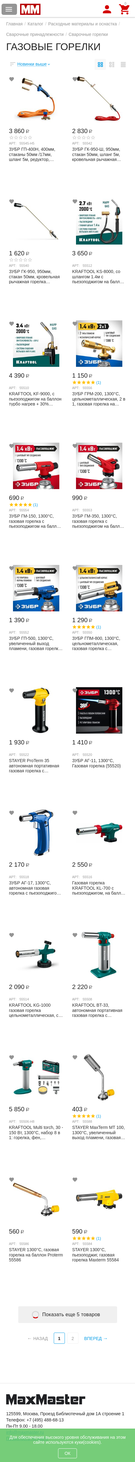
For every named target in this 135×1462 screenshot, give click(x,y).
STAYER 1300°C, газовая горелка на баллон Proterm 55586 (36, 1254)
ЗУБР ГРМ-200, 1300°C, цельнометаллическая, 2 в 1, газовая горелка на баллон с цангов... (98, 398)
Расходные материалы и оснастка (82, 23)
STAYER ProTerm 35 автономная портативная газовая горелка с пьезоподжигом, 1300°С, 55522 (34, 765)
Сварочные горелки (88, 34)
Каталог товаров (9, 9)
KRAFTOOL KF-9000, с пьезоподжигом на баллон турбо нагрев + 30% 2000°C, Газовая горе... (35, 398)
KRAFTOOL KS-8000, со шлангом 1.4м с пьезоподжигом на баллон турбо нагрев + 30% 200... (98, 276)
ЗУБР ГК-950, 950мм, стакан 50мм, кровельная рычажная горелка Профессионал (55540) (34, 276)
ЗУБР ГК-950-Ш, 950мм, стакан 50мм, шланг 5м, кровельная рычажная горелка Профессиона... (96, 154)
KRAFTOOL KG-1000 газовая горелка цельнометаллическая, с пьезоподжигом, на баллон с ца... (36, 1010)
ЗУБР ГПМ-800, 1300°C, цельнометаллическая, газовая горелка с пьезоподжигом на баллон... (96, 643)
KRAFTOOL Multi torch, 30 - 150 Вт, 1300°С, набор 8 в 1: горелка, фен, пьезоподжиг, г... (36, 1132)
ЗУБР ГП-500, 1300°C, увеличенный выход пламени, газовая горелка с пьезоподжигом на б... (35, 643)
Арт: (12, 143)
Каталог (35, 23)
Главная (14, 23)
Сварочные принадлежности (35, 34)
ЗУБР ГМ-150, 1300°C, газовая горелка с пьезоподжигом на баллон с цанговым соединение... (35, 521)
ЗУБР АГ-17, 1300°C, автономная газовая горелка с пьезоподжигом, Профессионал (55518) (35, 887)
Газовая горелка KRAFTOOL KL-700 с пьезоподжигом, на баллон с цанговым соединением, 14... (99, 887)
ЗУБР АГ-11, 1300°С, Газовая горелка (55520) (96, 763)
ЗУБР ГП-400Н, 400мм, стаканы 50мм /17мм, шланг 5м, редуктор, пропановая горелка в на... (35, 154)
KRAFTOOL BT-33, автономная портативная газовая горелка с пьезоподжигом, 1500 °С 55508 (97, 1010)
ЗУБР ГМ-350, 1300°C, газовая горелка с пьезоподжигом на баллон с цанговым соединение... (98, 521)
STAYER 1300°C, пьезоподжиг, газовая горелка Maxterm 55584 (95, 1254)
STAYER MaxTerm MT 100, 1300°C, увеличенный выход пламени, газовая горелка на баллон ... (98, 1132)
